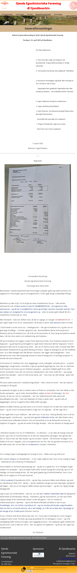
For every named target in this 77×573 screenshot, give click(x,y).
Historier (19, 21)
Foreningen (20, 14)
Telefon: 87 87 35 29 (68, 559)
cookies (32, 567)
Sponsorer (29, 21)
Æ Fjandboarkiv (42, 21)
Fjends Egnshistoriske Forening (19, 538)
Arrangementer (7, 14)
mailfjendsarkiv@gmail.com (65, 561)
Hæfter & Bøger (7, 21)
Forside (30, 14)
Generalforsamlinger (43, 14)
